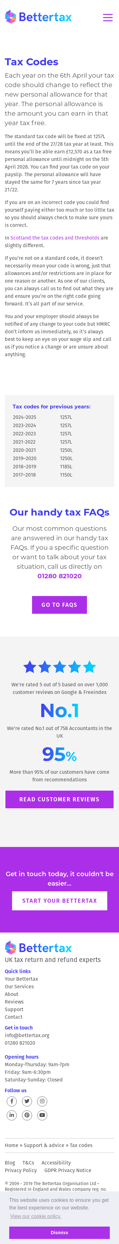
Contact (14, 1017)
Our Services (19, 986)
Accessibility (56, 1162)
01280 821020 (59, 576)
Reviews (14, 1001)
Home (11, 1145)
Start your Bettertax (59, 901)
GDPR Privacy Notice (67, 1170)
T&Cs (28, 1162)
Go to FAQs (59, 605)
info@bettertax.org (27, 1035)
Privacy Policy (21, 1170)
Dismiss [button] (59, 1232)
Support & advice (44, 1145)
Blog (10, 1162)
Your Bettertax (21, 979)
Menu (108, 17)
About (11, 994)
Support (14, 1009)
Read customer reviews (59, 799)
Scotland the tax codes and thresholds (54, 237)
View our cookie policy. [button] (35, 1216)
